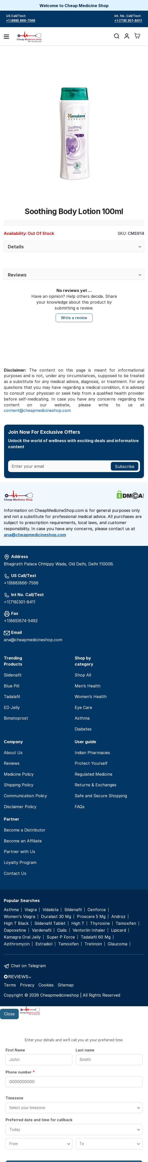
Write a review (74, 318)
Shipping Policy (18, 784)
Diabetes (83, 729)
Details (16, 246)
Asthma (82, 718)
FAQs (79, 806)
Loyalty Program (20, 862)
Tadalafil (12, 696)
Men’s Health (87, 685)
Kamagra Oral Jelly (22, 937)
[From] (39, 1143)
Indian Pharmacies (92, 752)
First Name (15, 1050)
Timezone (14, 1098)
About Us (13, 752)
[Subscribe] (124, 466)
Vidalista (50, 910)
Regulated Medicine (93, 774)
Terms (10, 984)
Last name (85, 1050)
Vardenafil (41, 930)
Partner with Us (19, 851)
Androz (118, 916)
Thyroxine (100, 923)
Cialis (62, 930)
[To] (109, 1143)
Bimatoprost (16, 718)
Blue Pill (11, 685)
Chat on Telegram (28, 965)
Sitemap (66, 984)
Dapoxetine (15, 930)
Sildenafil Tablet (50, 923)
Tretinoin (93, 944)
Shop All (83, 675)
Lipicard (118, 930)
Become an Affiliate (23, 840)
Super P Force (61, 937)
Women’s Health (91, 696)
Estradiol (43, 944)
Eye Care (83, 707)
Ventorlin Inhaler (89, 930)
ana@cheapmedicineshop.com (35, 534)
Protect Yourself (91, 763)
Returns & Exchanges (95, 784)
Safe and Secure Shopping (101, 795)
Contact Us (15, 873)
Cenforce (97, 910)
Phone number (20, 1071)
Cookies (46, 984)
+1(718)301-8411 (19, 601)
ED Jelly (12, 707)
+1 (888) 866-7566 (20, 20)
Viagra (31, 910)
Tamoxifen (126, 923)
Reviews (17, 275)
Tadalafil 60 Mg (96, 937)
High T (77, 923)
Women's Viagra (19, 916)
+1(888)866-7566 (21, 582)
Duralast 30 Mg (56, 916)
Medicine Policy (19, 774)
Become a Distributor (25, 830)
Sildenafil (12, 675)
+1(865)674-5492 (21, 620)
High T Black (16, 923)
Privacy (27, 984)
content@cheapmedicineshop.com (37, 410)
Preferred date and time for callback (39, 1120)
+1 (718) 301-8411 (128, 20)
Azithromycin (17, 944)
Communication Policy (25, 795)
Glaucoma (117, 944)
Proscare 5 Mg (91, 916)
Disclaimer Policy (20, 806)
